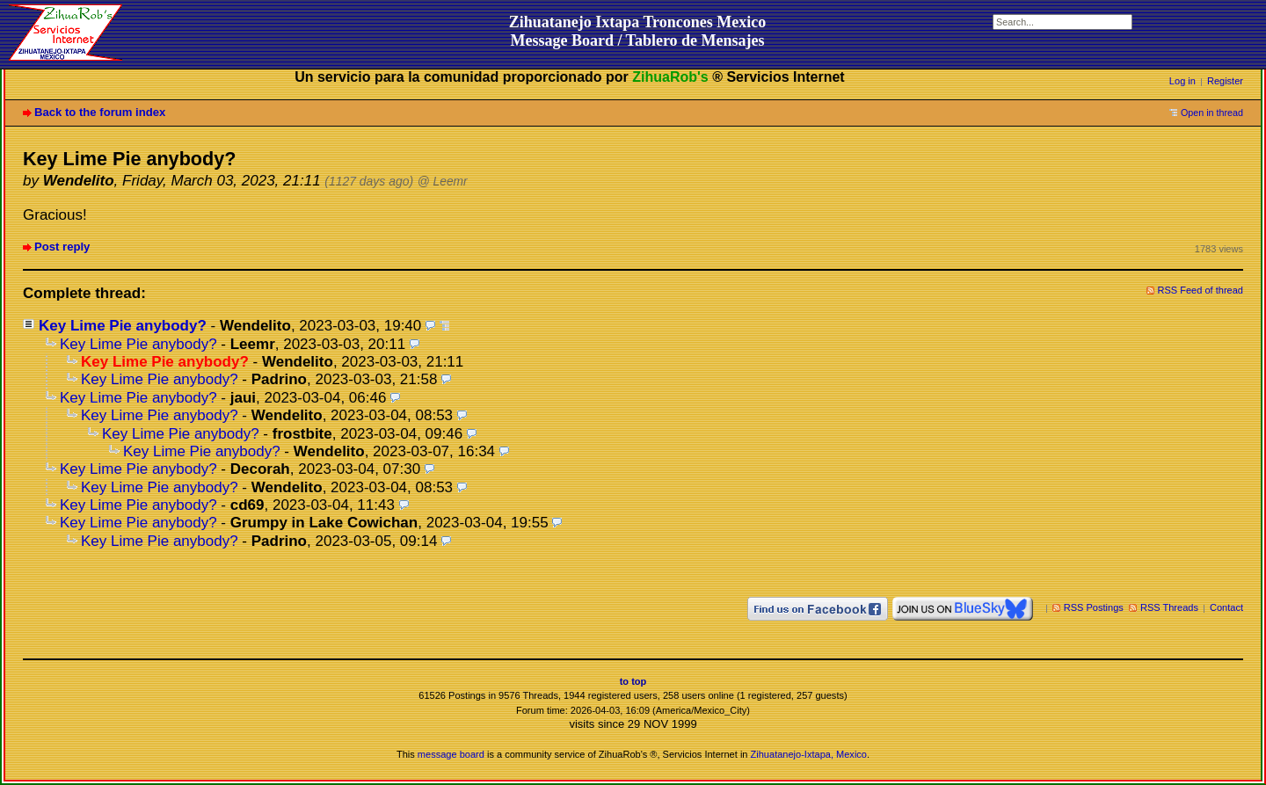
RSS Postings (1094, 607)
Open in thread (1212, 112)
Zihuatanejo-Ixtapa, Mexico (809, 754)
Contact (1226, 607)
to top (633, 681)
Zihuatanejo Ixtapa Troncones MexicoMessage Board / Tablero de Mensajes (638, 31)
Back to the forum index (99, 112)
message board (451, 754)
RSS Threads (1169, 607)
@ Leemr (443, 181)
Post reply (62, 246)
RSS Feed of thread (1201, 290)
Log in (1182, 81)
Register (1225, 81)
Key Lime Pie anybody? (123, 325)
